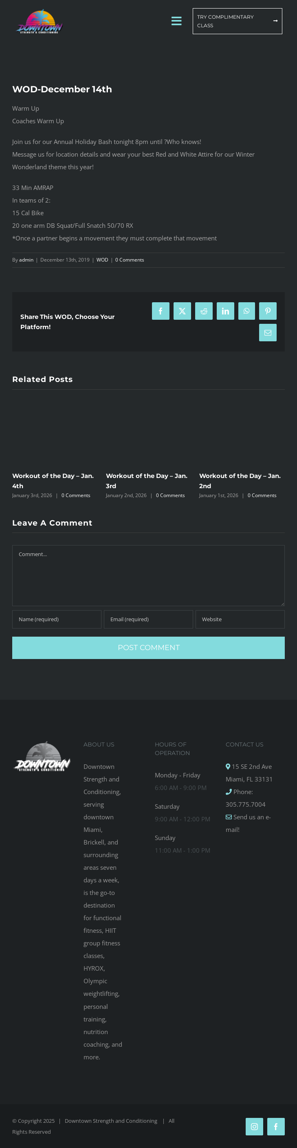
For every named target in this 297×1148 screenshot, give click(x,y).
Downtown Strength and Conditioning (111, 1120)
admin (26, 259)
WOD (102, 259)
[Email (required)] (148, 619)
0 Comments (129, 259)
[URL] (240, 619)
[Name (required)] (56, 619)
